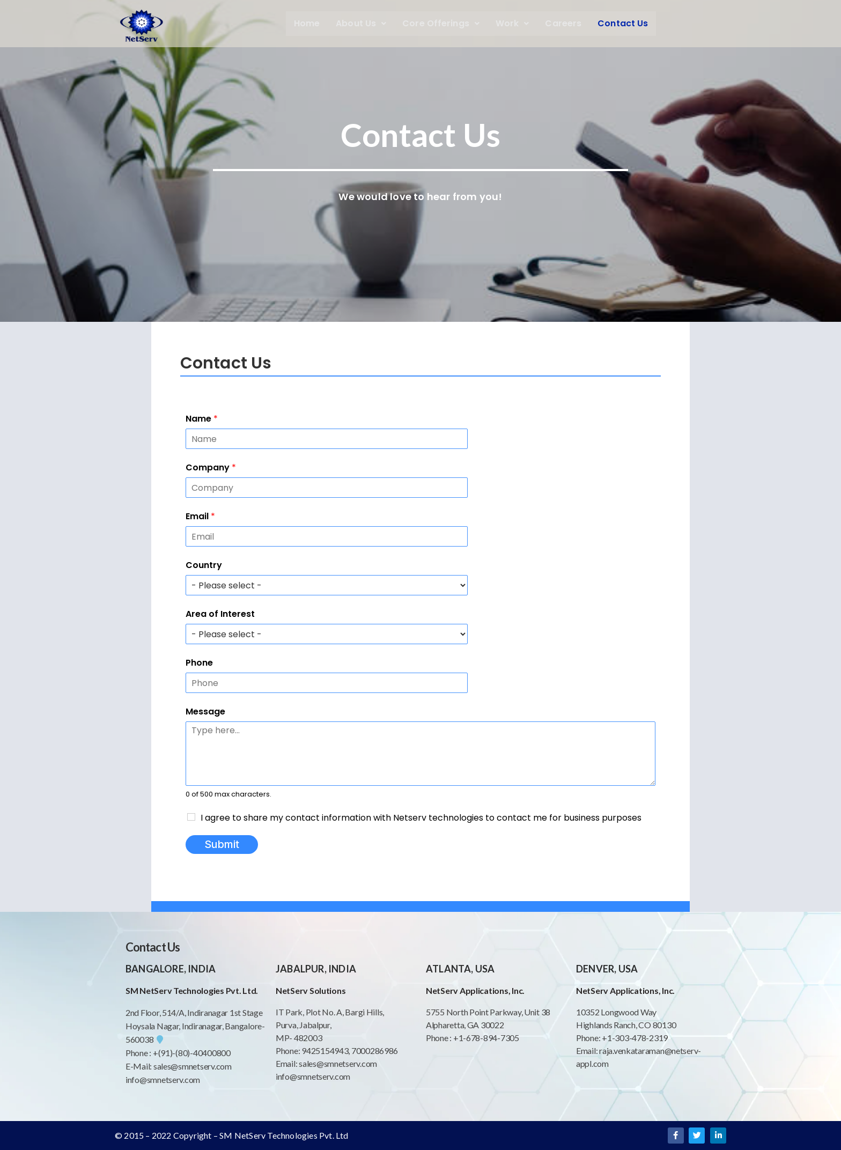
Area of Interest (220, 614)
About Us (361, 23)
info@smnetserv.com (163, 1079)
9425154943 (324, 1050)
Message (205, 711)
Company (211, 467)
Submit (221, 844)
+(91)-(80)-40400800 (192, 1053)
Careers (563, 23)
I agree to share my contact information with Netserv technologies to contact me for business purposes (421, 818)
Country (204, 565)
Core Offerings (440, 23)
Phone (199, 663)
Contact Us (622, 23)
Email (200, 516)
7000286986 (374, 1050)
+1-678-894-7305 (486, 1038)
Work (512, 23)
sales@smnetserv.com (192, 1066)
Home (307, 23)
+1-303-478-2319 (635, 1038)
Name (202, 418)
